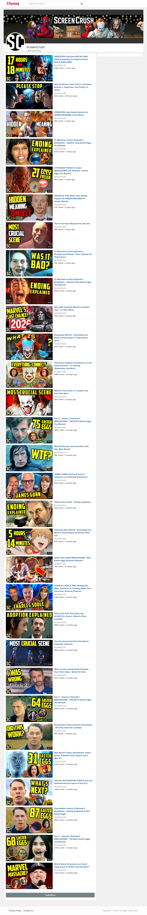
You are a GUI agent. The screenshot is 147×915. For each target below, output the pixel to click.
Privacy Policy (15, 910)
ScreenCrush (60, 65)
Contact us (28, 910)
